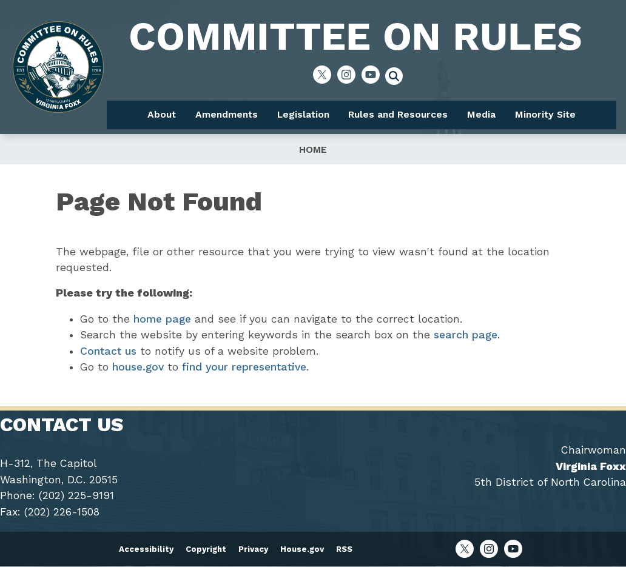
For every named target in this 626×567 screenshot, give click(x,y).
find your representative (244, 367)
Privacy (253, 549)
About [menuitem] (161, 114)
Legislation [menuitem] (303, 114)
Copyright (206, 549)
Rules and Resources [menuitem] (398, 114)
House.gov (302, 549)
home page (162, 319)
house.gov (138, 367)
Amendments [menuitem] (226, 114)
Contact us (108, 351)
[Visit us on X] (325, 74)
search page (465, 335)
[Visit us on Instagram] (349, 74)
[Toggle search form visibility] (398, 77)
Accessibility (146, 549)
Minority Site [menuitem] (545, 114)
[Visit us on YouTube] (374, 74)
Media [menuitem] (481, 114)
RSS (344, 549)
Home (313, 149)
